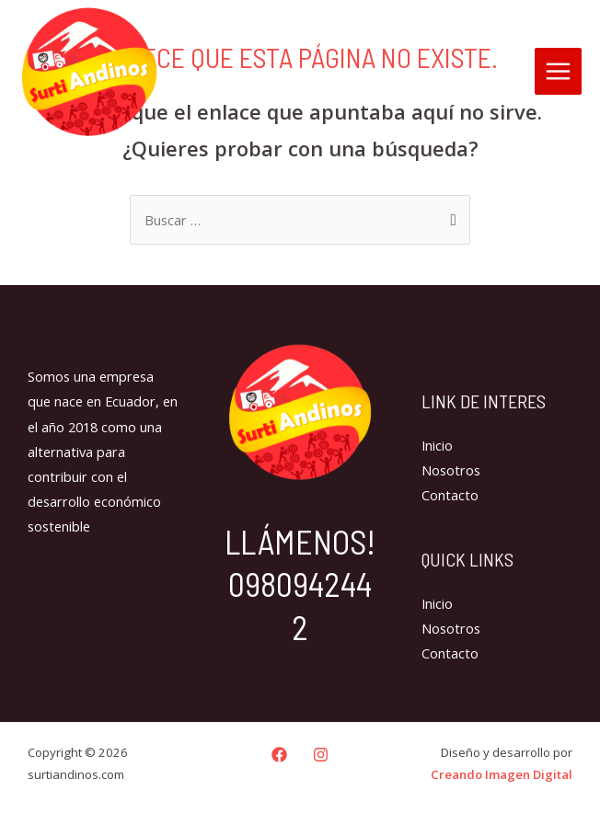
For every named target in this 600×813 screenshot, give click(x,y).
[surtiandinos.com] (89, 72)
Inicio (437, 445)
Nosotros (450, 470)
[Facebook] (279, 754)
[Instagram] (321, 754)
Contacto (450, 495)
